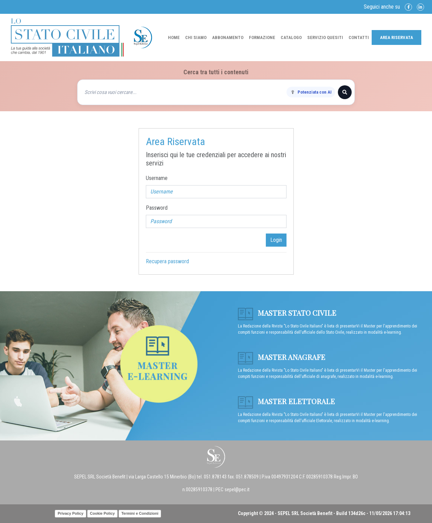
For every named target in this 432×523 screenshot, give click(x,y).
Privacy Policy (70, 513)
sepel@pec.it (237, 489)
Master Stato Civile (287, 312)
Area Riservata (396, 37)
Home (174, 37)
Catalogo (291, 37)
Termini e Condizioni (139, 513)
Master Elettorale (286, 401)
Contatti (359, 37)
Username (157, 178)
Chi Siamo (196, 37)
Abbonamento (227, 37)
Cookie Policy (102, 513)
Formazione (262, 37)
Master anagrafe (281, 357)
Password (157, 208)
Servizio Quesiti (325, 37)
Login (276, 240)
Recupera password (167, 261)
